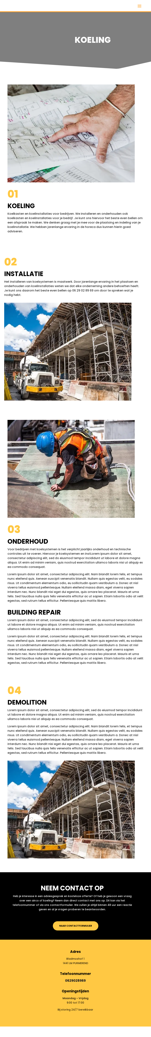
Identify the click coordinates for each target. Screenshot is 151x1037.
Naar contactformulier (75, 925)
